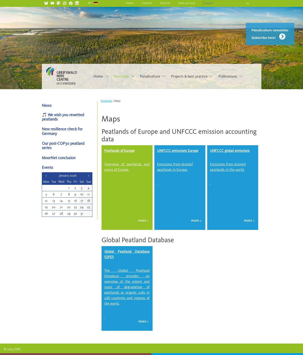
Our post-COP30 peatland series (63, 145)
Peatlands (121, 76)
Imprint (165, 3)
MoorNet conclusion (58, 157)
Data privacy (187, 3)
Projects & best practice (189, 76)
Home (130, 3)
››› (247, 3)
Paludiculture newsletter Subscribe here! (270, 34)
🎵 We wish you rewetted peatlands (63, 116)
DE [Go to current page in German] (90, 3)
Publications (228, 76)
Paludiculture (150, 76)
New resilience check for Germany (62, 131)
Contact (147, 3)
